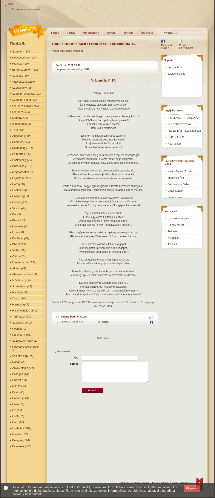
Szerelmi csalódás (23, 93)
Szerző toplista (176, 73)
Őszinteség (19, 160)
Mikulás (17, 386)
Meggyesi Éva (176, 177)
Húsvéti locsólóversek (25, 346)
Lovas (16, 232)
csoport (166, 46)
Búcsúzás (18, 166)
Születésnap (20, 322)
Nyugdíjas (173, 237)
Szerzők (111, 32)
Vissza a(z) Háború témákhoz (67, 50)
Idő (14, 410)
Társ (15, 129)
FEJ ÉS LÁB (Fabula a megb (184, 130)
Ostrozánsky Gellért (179, 184)
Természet (18, 316)
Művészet (18, 280)
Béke (15, 392)
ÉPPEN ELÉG (176, 137)
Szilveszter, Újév (22, 340)
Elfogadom (192, 488)
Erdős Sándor (175, 190)
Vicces (16, 208)
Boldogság (18, 148)
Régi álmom (174, 143)
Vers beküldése (90, 32)
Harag (16, 184)
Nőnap (16, 362)
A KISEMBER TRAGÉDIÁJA (184, 117)
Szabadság (19, 286)
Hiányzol (17, 63)
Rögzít (92, 390)
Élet (14, 244)
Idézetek (147, 32)
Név (76, 358)
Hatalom (17, 292)
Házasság (18, 196)
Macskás (17, 226)
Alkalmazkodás (21, 274)
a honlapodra (186, 46)
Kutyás (16, 220)
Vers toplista (175, 67)
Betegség (18, 440)
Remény (17, 111)
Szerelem (18, 51)
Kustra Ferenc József (74, 316)
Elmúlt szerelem (22, 69)
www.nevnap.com (31, 9)
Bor (14, 214)
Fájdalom (18, 178)
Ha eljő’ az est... (177, 225)
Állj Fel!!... (173, 244)
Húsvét (16, 380)
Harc (15, 422)
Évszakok (18, 446)
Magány (17, 117)
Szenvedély (19, 87)
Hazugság (18, 304)
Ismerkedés (19, 123)
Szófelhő (128, 32)
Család (16, 190)
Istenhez (17, 434)
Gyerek (16, 202)
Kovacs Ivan (175, 197)
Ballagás (17, 374)
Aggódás (17, 135)
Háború (17, 398)
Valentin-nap (20, 356)
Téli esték (173, 231)
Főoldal (55, 32)
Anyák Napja (20, 368)
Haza (15, 404)
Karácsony (18, 334)
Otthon (16, 256)
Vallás (16, 250)
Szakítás (17, 75)
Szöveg (74, 363)
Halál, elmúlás (21, 310)
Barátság (17, 238)
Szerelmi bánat (21, 99)
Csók (15, 416)
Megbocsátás (20, 172)
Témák (71, 32)
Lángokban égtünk (178, 218)
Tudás (16, 298)
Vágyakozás (20, 81)
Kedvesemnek (21, 57)
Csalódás (18, 428)
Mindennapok (20, 262)
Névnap (17, 328)
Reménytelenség (22, 105)
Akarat (16, 268)
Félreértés (18, 154)
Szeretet (17, 141)
